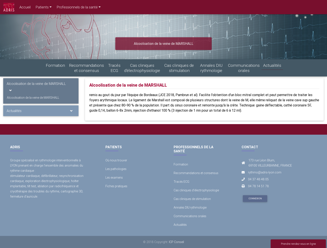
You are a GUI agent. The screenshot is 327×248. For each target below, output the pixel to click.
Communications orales (244, 68)
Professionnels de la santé (77, 7)
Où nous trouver (116, 160)
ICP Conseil (176, 242)
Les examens (114, 177)
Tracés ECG (114, 68)
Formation (55, 65)
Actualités (272, 65)
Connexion (255, 198)
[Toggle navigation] (10, 90)
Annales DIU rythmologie (211, 68)
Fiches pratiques (116, 186)
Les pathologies (116, 169)
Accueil (25, 7)
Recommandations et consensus (86, 68)
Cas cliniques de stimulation (179, 68)
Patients (42, 7)
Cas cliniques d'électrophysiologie (142, 68)
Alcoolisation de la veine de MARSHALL (36, 83)
